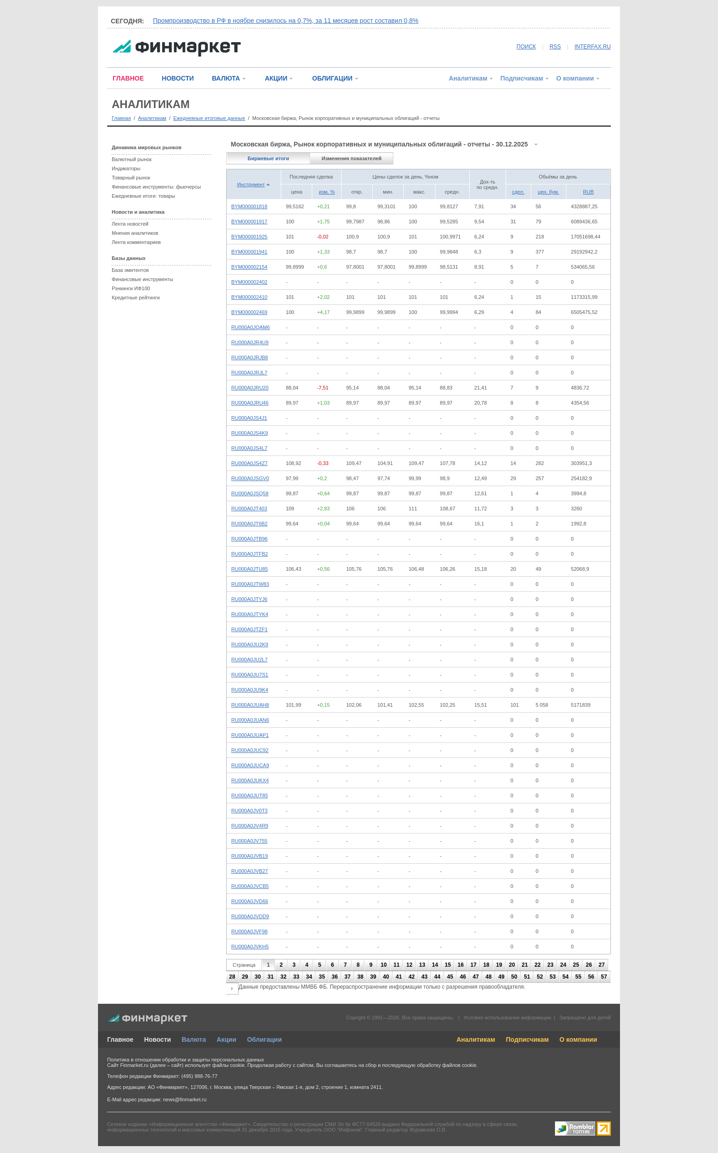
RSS (555, 46)
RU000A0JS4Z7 (249, 463)
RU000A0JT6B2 (249, 523)
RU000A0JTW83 (250, 584)
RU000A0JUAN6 (250, 720)
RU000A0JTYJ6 (249, 599)
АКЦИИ (276, 78)
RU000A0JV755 (249, 841)
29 (245, 977)
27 (601, 965)
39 (373, 977)
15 (448, 965)
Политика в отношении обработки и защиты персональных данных (185, 1059)
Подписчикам (522, 78)
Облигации (264, 1039)
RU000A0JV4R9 (249, 825)
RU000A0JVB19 (249, 856)
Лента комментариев (136, 242)
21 (525, 965)
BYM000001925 (249, 236)
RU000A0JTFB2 (249, 554)
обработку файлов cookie (446, 1065)
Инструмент (251, 184)
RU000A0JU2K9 (249, 644)
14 (435, 965)
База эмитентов (130, 270)
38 (360, 977)
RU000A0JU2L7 (249, 659)
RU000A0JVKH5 (250, 946)
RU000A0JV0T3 (249, 810)
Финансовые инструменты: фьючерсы (156, 186)
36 (334, 977)
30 (258, 977)
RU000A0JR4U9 (249, 342)
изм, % (327, 192)
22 (537, 965)
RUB (588, 192)
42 (411, 977)
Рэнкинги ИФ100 (131, 288)
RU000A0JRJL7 (249, 372)
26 (589, 965)
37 (347, 977)
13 (422, 965)
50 (514, 977)
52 (540, 977)
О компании (575, 78)
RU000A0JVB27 (249, 871)
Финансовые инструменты (142, 279)
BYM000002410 (249, 297)
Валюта (194, 1039)
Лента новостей (130, 224)
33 (296, 977)
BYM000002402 (249, 282)
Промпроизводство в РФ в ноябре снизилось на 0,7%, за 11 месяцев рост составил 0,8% (286, 20)
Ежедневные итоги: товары (143, 196)
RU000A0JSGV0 (250, 478)
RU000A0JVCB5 (250, 886)
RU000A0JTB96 (249, 538)
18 (486, 965)
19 (499, 965)
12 (409, 965)
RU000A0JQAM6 (250, 327)
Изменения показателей (352, 158)
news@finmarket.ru (185, 1099)
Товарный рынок (131, 177)
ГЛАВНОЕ (128, 78)
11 (396, 965)
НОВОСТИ (178, 78)
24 (563, 965)
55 (578, 977)
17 (473, 965)
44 (437, 977)
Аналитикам (468, 78)
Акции (226, 1039)
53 (552, 977)
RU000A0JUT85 (249, 795)
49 (501, 977)
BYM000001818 (249, 206)
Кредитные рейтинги (136, 297)
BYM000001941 (249, 251)
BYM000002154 (249, 267)
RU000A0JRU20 (249, 387)
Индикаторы (126, 168)
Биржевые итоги (268, 158)
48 (488, 977)
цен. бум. (548, 192)
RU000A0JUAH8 (250, 705)
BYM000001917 (249, 221)
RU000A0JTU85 (249, 569)
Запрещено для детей (585, 1017)
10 (383, 965)
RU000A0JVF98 (249, 931)
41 (399, 977)
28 (232, 977)
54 (565, 977)
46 (463, 977)
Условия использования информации (507, 1017)
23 (550, 965)
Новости (157, 1039)
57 (604, 977)
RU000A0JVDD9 (250, 916)
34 (309, 977)
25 (576, 965)
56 (591, 977)
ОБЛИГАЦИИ (332, 78)
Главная (121, 118)
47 (476, 977)
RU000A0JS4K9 (249, 433)
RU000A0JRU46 (249, 403)
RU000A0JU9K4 (249, 690)
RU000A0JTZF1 (249, 629)
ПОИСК (526, 46)
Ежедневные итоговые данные (209, 118)
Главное (120, 1039)
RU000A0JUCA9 (250, 765)
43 (424, 977)
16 (460, 965)
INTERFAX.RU (593, 46)
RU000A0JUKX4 (250, 780)
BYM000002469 (249, 312)
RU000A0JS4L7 (249, 448)
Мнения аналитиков (135, 233)
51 (527, 977)
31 (270, 977)
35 (322, 977)
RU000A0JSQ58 (249, 493)
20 (512, 965)
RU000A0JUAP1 (250, 735)
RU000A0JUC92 (249, 750)
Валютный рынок (132, 159)
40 (386, 977)
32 (283, 977)
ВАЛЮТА (226, 78)
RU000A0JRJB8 (249, 357)
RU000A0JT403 (249, 508)
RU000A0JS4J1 (249, 418)
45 (450, 977)
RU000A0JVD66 (249, 901)
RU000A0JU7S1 (249, 674)
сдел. (518, 192)
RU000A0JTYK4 (249, 614)
